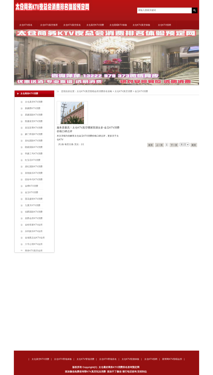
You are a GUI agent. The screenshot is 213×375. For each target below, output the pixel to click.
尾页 (194, 145)
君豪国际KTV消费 (34, 114)
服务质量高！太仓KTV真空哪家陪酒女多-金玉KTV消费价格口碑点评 (88, 129)
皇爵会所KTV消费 (34, 218)
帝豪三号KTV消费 (34, 153)
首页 (150, 145)
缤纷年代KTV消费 (34, 179)
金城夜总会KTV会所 (35, 237)
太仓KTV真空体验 (141, 25)
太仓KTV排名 (25, 25)
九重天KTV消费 (32, 205)
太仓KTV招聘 (164, 25)
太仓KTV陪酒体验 (130, 359)
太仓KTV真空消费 (123, 91)
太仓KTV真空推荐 (49, 25)
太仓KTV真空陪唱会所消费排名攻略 (94, 91)
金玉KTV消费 (31, 192)
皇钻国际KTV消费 (34, 140)
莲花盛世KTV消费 (34, 199)
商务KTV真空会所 (34, 250)
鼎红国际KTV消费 (34, 166)
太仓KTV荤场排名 (108, 359)
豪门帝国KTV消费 (34, 134)
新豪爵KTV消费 (32, 108)
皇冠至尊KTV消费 (34, 127)
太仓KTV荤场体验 (63, 359)
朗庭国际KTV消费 (34, 147)
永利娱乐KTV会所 (34, 231)
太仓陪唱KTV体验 (118, 25)
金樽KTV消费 (31, 186)
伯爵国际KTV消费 (34, 212)
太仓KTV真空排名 (72, 25)
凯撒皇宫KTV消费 (34, 121)
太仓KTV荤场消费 (85, 359)
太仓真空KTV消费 (95, 25)
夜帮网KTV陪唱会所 (172, 359)
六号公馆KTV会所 (34, 244)
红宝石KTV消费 (32, 160)
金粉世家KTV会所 (34, 224)
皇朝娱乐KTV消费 (34, 173)
